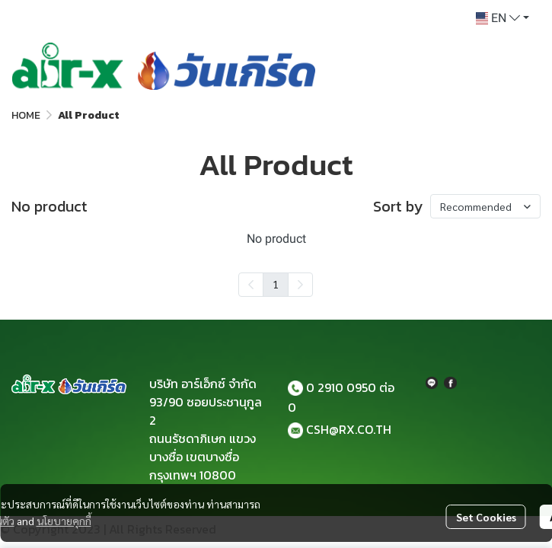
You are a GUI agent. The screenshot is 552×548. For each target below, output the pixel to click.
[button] (502, 18)
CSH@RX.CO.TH (348, 429)
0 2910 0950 (341, 387)
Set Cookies (486, 517)
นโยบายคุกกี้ (64, 520)
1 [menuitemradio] (276, 284)
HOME (25, 115)
